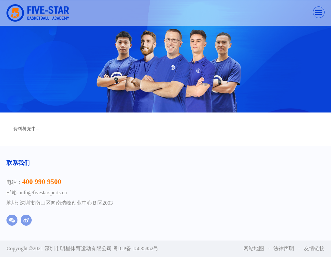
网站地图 (254, 248)
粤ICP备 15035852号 (136, 248)
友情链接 (314, 248)
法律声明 (284, 248)
